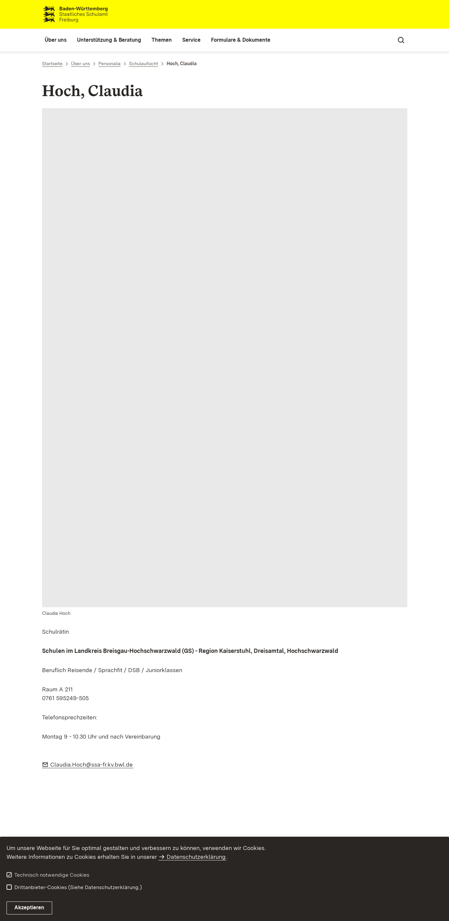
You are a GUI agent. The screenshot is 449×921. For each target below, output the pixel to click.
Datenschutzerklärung (196, 856)
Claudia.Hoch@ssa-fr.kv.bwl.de (91, 764)
